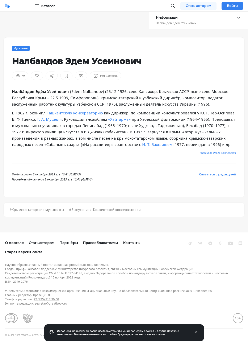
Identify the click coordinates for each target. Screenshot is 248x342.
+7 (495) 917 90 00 (46, 299)
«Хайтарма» (119, 119)
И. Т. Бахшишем (157, 144)
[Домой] (7, 6)
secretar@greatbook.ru (51, 303)
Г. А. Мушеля (49, 119)
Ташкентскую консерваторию (75, 112)
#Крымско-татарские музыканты (36, 209)
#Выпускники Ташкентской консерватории (105, 209)
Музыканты (21, 48)
